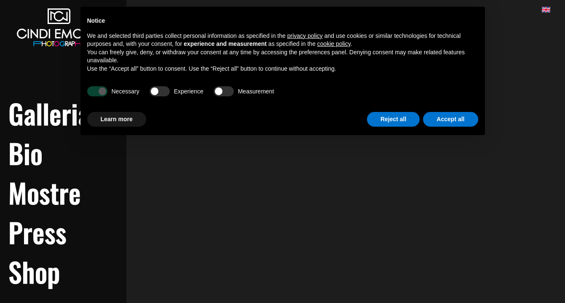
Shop (34, 271)
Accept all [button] (450, 119)
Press (37, 232)
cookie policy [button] (334, 43)
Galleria (49, 113)
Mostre (44, 192)
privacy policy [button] (305, 35)
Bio (25, 153)
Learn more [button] (117, 119)
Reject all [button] (393, 119)
